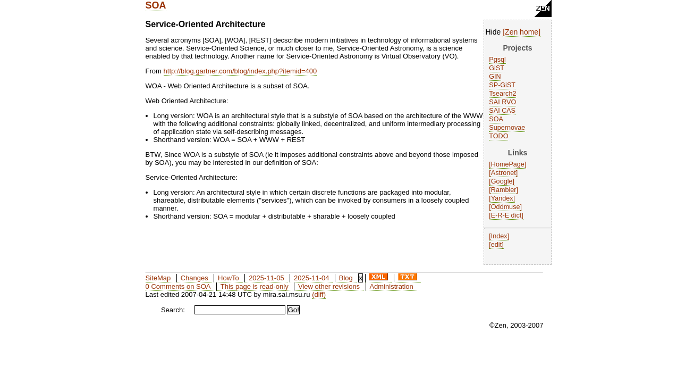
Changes (194, 278)
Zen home (521, 32)
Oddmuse (505, 207)
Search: (173, 310)
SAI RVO (502, 102)
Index (499, 236)
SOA (156, 5)
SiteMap (158, 278)
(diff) (319, 294)
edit (496, 244)
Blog (346, 278)
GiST (496, 68)
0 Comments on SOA (178, 286)
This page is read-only (255, 286)
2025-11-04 (311, 278)
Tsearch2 (502, 93)
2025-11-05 (266, 278)
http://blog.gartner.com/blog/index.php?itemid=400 (240, 71)
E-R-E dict (506, 215)
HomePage (507, 164)
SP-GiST (502, 85)
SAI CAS (502, 110)
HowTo (228, 278)
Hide (493, 32)
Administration (391, 286)
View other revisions (329, 286)
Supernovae (507, 127)
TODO (498, 136)
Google (502, 181)
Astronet (503, 173)
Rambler (504, 190)
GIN (495, 76)
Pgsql (497, 59)
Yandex (502, 198)
